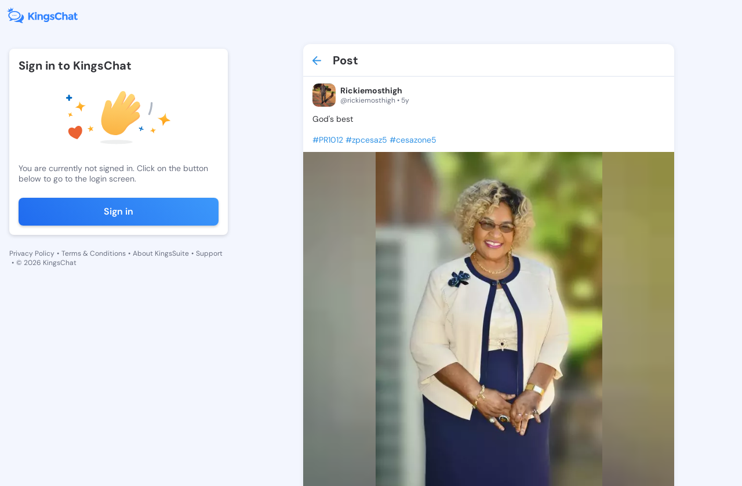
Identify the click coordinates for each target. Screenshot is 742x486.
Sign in (118, 211)
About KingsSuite (161, 253)
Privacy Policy (31, 253)
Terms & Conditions (93, 253)
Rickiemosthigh (371, 90)
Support (209, 253)
